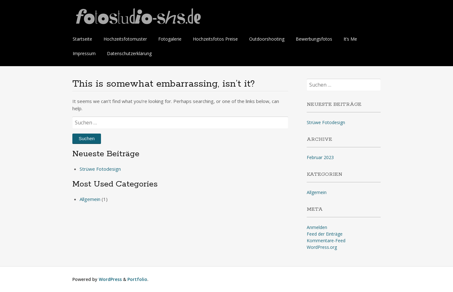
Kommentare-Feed (326, 240)
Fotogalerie (170, 39)
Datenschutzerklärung (129, 53)
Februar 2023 (320, 157)
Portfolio (137, 279)
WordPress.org (322, 247)
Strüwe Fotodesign (100, 169)
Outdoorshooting (266, 39)
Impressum (84, 53)
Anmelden (317, 227)
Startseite (82, 39)
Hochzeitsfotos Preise (215, 39)
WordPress (110, 279)
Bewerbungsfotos (314, 39)
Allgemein (90, 199)
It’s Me (350, 39)
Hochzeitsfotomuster (125, 39)
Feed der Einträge (325, 234)
